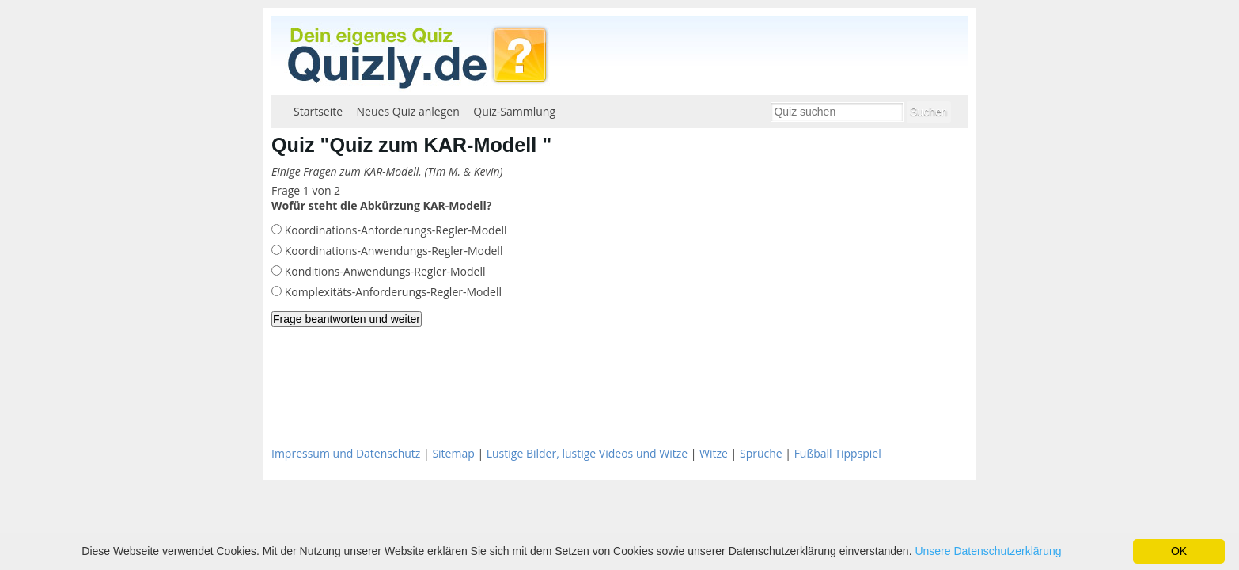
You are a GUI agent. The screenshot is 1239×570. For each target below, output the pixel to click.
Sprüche (761, 453)
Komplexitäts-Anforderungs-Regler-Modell (392, 291)
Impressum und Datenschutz (345, 453)
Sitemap (453, 453)
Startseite (318, 111)
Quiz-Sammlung (514, 111)
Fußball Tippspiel (837, 453)
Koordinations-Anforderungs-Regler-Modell (394, 230)
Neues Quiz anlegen (408, 111)
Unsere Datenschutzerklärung (988, 551)
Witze (713, 453)
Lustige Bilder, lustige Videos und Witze (587, 453)
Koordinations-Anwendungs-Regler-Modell (392, 250)
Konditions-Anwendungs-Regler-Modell (384, 271)
